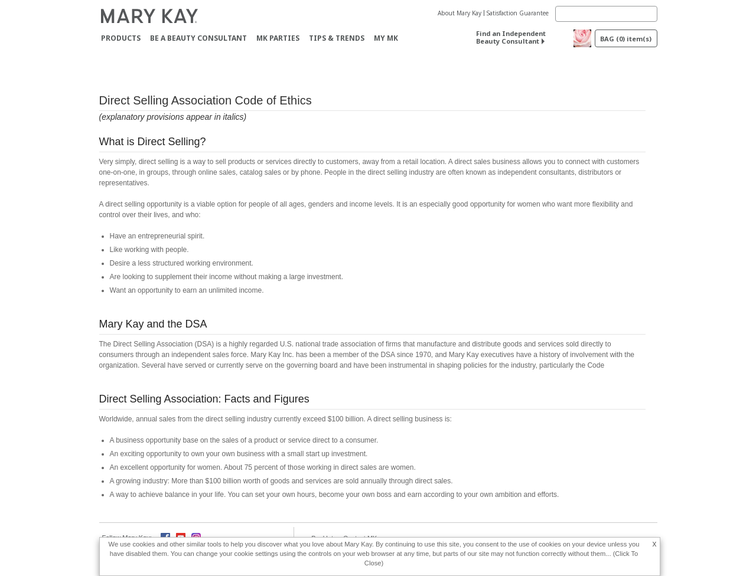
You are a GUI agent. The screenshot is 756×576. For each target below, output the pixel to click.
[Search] (606, 14)
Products (121, 38)
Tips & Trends (336, 38)
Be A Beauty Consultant (198, 38)
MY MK (386, 38)
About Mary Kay (459, 13)
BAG (625, 38)
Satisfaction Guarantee (518, 13)
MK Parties (277, 38)
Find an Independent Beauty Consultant (511, 37)
